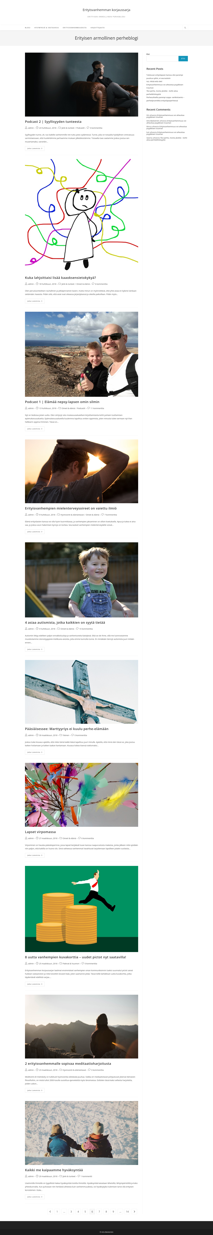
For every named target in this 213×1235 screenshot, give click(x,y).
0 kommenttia (81, 735)
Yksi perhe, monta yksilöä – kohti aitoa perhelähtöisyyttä (166, 139)
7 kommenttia (111, 514)
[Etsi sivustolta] (185, 27)
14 (127, 1211)
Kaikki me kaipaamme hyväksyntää (54, 1170)
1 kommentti (86, 1176)
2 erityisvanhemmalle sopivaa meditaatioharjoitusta (68, 1063)
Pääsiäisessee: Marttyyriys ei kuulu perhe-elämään (67, 728)
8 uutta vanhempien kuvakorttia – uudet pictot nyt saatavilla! (75, 957)
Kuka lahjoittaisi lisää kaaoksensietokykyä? (60, 277)
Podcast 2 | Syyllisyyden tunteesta (53, 121)
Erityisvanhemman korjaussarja (106, 9)
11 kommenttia (97, 408)
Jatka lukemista (36, 149)
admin (31, 128)
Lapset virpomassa (40, 832)
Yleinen (66, 735)
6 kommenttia (101, 284)
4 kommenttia (96, 128)
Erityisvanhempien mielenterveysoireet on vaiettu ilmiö (71, 508)
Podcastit (80, 128)
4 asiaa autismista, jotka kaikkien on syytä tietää (65, 622)
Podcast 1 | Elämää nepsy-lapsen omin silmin (62, 401)
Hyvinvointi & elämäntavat (72, 514)
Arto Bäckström (152, 121)
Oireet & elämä (83, 284)
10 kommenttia (86, 629)
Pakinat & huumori (71, 963)
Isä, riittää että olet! (154, 81)
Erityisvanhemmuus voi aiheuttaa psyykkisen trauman (165, 116)
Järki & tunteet (68, 128)
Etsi (148, 54)
